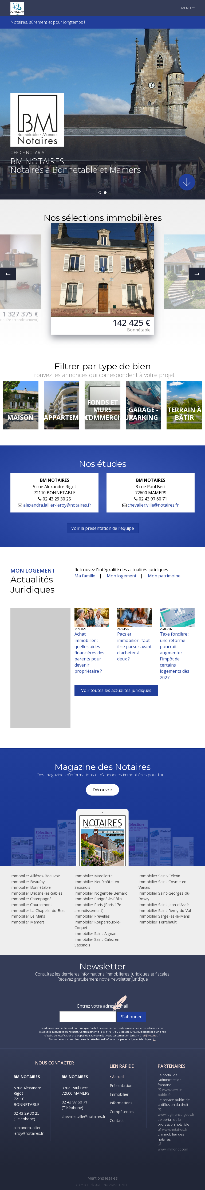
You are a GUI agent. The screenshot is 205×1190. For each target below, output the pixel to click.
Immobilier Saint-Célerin (159, 875)
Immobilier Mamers (27, 922)
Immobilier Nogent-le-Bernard (101, 893)
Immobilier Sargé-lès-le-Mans (164, 916)
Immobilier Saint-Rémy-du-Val (165, 910)
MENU (188, 8)
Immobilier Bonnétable (30, 887)
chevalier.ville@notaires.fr (153, 505)
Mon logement (121, 576)
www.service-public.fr (170, 1092)
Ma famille (84, 576)
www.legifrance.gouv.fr (176, 1112)
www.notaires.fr (173, 1129)
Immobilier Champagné (31, 898)
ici (154, 1039)
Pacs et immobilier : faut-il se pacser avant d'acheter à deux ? (134, 646)
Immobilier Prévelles (92, 916)
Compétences (122, 1111)
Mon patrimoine (164, 576)
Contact (117, 1120)
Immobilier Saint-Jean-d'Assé (164, 904)
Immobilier (119, 1094)
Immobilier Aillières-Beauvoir (35, 875)
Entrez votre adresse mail (102, 1006)
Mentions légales (103, 1178)
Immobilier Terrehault (158, 922)
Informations (121, 1102)
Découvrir (102, 790)
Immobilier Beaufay (27, 881)
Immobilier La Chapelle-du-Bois (37, 910)
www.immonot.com (173, 1147)
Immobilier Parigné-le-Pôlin (98, 898)
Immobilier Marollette (93, 875)
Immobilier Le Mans (27, 916)
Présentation (121, 1085)
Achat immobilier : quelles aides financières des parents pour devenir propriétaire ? (89, 652)
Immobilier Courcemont (31, 904)
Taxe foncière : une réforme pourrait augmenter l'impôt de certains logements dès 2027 (174, 655)
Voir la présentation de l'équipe (102, 528)
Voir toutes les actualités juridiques (116, 690)
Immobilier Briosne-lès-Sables (36, 893)
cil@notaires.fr (151, 1035)
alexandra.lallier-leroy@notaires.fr (57, 505)
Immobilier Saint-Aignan (95, 933)
